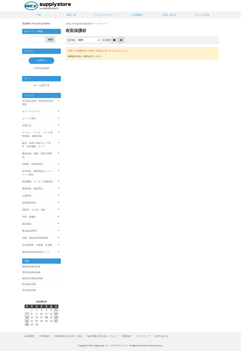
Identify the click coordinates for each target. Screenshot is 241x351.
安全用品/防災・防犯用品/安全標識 (37, 103)
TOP (38, 14)
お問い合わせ (170, 14)
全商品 (68, 24)
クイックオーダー (104, 14)
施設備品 (26, 223)
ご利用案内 (137, 14)
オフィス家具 (29, 118)
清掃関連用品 (29, 202)
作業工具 (26, 125)
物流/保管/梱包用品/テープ (86, 24)
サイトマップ (143, 336)
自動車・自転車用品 (32, 164)
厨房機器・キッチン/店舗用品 (37, 181)
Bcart (160, 345)
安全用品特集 (29, 290)
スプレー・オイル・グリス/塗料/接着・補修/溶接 (37, 134)
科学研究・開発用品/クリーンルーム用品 (37, 173)
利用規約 (126, 336)
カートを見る (202, 14)
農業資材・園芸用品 (32, 188)
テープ (104, 24)
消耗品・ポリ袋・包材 (33, 209)
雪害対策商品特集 (31, 272)
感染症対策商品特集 (32, 278)
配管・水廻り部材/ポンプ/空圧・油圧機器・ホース (36, 145)
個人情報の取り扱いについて (102, 336)
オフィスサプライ (31, 111)
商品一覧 (71, 14)
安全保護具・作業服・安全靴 (37, 245)
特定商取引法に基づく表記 (68, 336)
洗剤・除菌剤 (29, 216)
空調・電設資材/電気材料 (35, 238)
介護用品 (26, 195)
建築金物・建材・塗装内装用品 (37, 155)
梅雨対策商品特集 (31, 266)
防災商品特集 (29, 284)
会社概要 (29, 336)
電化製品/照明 (29, 231)
